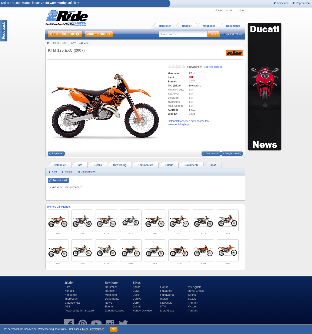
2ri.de (68, 282)
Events (109, 306)
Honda (164, 287)
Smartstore (87, 310)
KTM (64, 42)
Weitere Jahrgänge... (180, 124)
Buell (136, 294)
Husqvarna (167, 294)
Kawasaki (166, 302)
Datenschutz (72, 302)
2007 (73, 42)
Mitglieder (111, 294)
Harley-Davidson (143, 310)
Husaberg (166, 290)
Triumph (193, 302)
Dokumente (112, 298)
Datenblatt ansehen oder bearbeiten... (189, 121)
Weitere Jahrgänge (58, 206)
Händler (110, 290)
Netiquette (70, 294)
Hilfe (241, 10)
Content (3, 31)
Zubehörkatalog (115, 310)
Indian (164, 298)
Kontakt (230, 10)
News (108, 302)
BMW (136, 290)
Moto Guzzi (167, 310)
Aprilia (136, 287)
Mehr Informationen (93, 329)
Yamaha (193, 310)
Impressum (71, 298)
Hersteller (111, 287)
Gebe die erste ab (213, 66)
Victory (192, 306)
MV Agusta (195, 287)
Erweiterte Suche (233, 34)
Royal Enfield (196, 290)
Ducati (136, 306)
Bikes (56, 42)
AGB (67, 306)
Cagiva (137, 298)
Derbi (136, 302)
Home (218, 10)
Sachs (192, 294)
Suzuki (192, 298)
